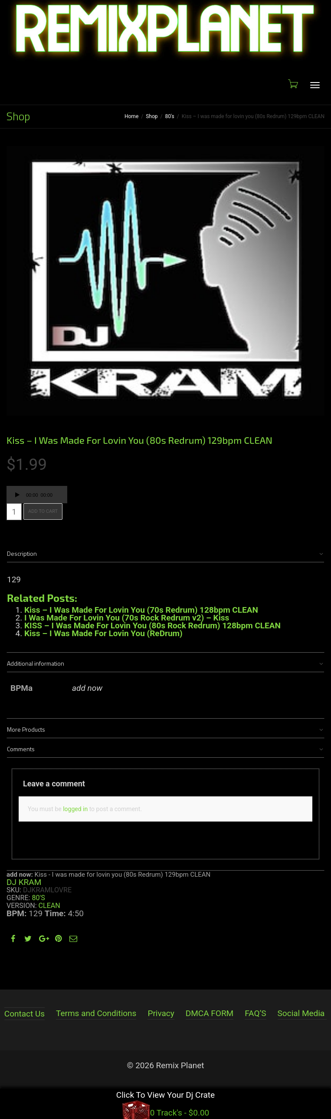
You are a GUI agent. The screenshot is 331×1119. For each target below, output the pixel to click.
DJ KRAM (24, 882)
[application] (37, 494)
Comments (21, 748)
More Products (26, 729)
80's (169, 116)
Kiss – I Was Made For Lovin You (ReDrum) (103, 633)
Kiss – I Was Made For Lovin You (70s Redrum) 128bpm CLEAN (141, 610)
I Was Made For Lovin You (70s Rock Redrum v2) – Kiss (126, 618)
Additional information (35, 663)
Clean (49, 905)
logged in (75, 808)
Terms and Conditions (96, 1013)
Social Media (301, 1013)
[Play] (17, 496)
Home (131, 116)
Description (22, 553)
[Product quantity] (14, 511)
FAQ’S (255, 1013)
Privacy (160, 1013)
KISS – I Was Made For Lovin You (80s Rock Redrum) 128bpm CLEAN (152, 625)
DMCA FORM (209, 1013)
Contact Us (24, 1014)
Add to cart (43, 511)
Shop (151, 116)
